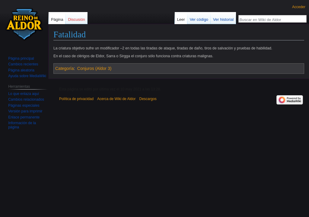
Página (57, 19)
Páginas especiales (23, 105)
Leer (181, 19)
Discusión (76, 19)
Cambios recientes (23, 64)
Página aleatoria (21, 70)
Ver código (199, 19)
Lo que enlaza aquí (23, 94)
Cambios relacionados (26, 99)
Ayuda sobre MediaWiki (27, 76)
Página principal (21, 58)
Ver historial (223, 19)
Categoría (64, 68)
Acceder (298, 7)
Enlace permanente (24, 117)
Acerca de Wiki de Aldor (116, 99)
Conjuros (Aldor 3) (94, 68)
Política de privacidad (76, 99)
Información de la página (22, 125)
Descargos (147, 99)
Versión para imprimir (25, 111)
